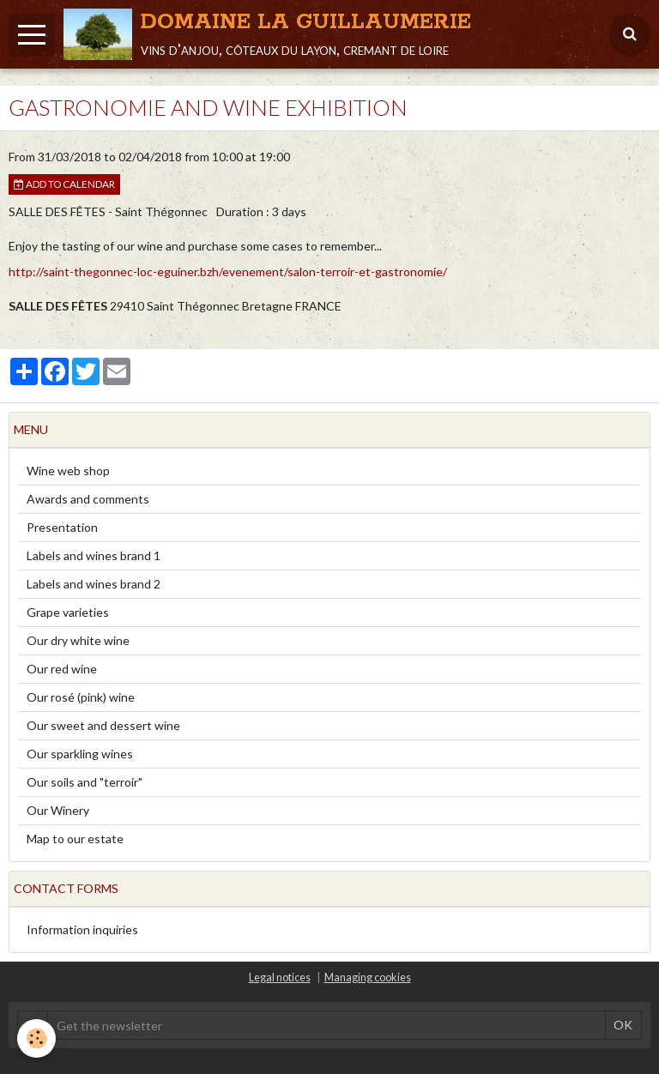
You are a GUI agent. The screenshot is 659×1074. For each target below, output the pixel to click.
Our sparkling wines (80, 753)
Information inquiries (82, 929)
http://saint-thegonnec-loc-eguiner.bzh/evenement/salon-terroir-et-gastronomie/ (228, 271)
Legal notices (280, 977)
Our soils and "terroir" (84, 782)
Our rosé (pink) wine (81, 697)
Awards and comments (88, 499)
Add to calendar (64, 184)
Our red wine (62, 668)
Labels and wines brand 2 (93, 583)
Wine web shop (68, 470)
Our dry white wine (78, 640)
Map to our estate (75, 838)
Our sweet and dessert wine (103, 725)
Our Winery (58, 810)
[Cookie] (36, 1038)
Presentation (62, 527)
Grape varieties (68, 612)
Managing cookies (367, 977)
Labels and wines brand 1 (93, 555)
